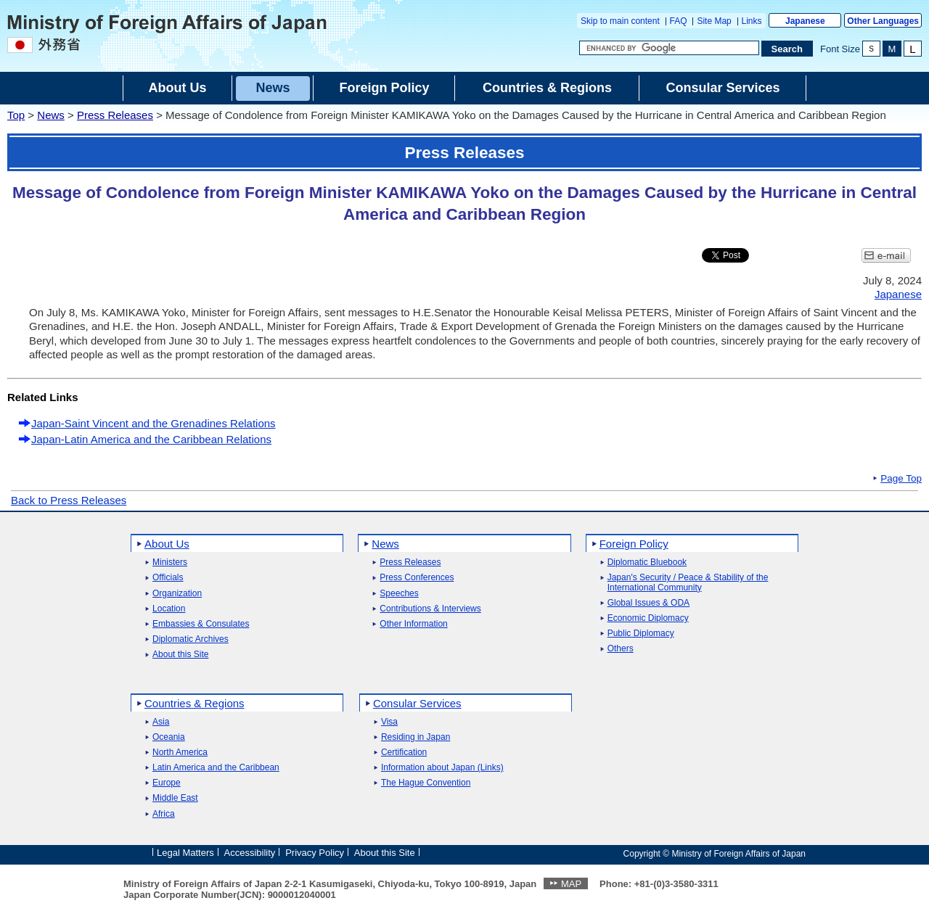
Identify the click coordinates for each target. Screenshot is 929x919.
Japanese (805, 21)
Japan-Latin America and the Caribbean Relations (151, 439)
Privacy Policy (314, 852)
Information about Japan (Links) (442, 767)
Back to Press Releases (68, 500)
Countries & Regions (194, 703)
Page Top (901, 479)
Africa (163, 814)
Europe (166, 783)
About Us (166, 543)
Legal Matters (185, 852)
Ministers (169, 562)
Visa (389, 722)
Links (752, 21)
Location (168, 609)
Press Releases (115, 115)
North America (180, 752)
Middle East (175, 798)
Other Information (413, 624)
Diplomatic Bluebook (647, 562)
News (51, 115)
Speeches (399, 593)
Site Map (714, 21)
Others (620, 649)
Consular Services (417, 703)
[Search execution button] (787, 49)
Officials (167, 577)
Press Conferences (417, 577)
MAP (571, 883)
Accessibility (250, 852)
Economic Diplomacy (648, 618)
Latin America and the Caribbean (215, 767)
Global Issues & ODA (648, 603)
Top (16, 115)
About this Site (180, 654)
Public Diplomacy (640, 633)
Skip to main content (620, 21)
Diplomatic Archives (190, 639)
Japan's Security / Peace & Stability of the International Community (688, 582)
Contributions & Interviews (430, 609)
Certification (404, 752)
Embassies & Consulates (200, 624)
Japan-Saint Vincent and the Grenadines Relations (153, 423)
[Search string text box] (669, 48)
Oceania (168, 737)
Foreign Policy (633, 543)
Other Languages (883, 21)
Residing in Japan (415, 737)
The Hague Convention (425, 783)
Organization (177, 593)
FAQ (678, 21)
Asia (160, 722)
